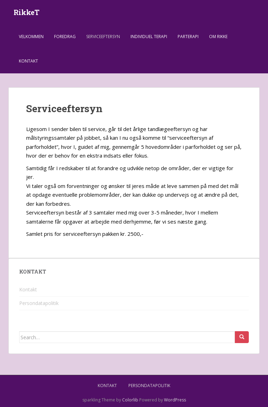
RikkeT (26, 12)
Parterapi (188, 36)
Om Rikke (218, 36)
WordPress (175, 400)
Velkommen (31, 36)
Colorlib (130, 400)
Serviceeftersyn (103, 36)
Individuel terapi (149, 36)
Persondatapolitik (39, 303)
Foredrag (65, 36)
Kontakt (28, 61)
